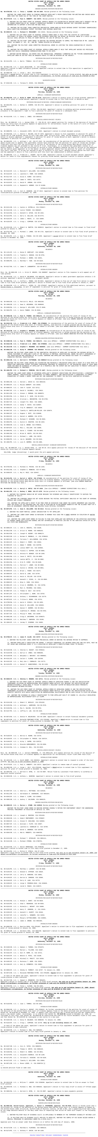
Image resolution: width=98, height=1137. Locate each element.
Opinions (38, 1135)
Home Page (32, 1135)
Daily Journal (49, 1135)
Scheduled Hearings (57, 1135)
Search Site (65, 1135)
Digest (43, 1135)
